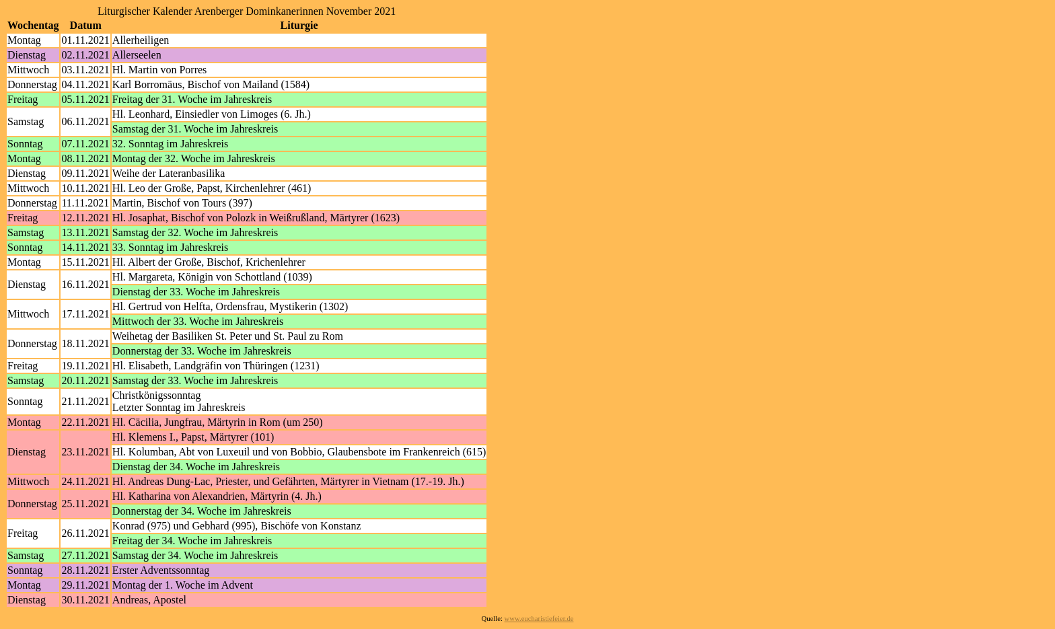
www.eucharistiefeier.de (539, 618)
